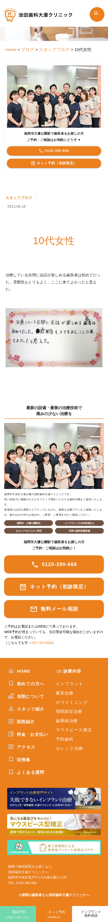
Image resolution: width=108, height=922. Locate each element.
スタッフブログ (20, 197)
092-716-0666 (41, 643)
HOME (19, 671)
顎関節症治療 (69, 711)
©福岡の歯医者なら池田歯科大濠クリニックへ (54, 895)
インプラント (70, 683)
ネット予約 (54, 914)
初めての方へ (26, 683)
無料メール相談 (54, 609)
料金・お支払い (28, 734)
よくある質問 (26, 772)
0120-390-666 (54, 151)
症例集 (19, 759)
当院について (26, 696)
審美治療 (64, 693)
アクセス (21, 747)
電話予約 (18, 914)
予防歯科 (64, 739)
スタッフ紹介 (26, 709)
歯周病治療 (67, 720)
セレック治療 (69, 748)
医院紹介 (21, 721)
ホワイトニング (72, 702)
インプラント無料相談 (91, 913)
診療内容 (72, 671)
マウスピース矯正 (74, 730)
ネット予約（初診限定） (54, 163)
